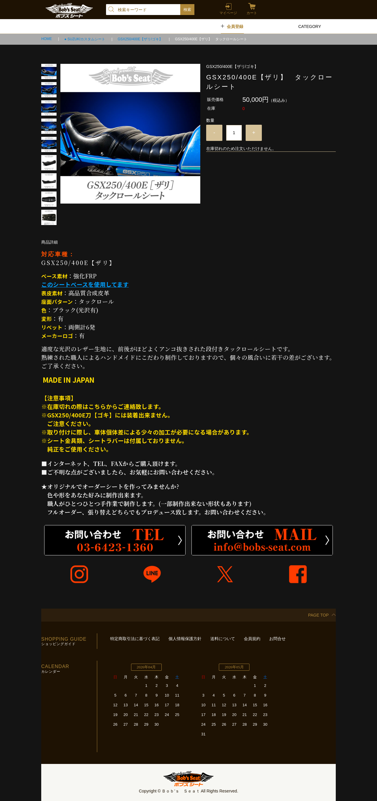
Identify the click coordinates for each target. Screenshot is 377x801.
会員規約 (252, 638)
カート (252, 13)
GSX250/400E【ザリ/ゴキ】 (140, 39)
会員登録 (235, 26)
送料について (222, 638)
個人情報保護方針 (184, 638)
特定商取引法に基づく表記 (135, 638)
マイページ (228, 13)
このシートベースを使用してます (85, 284)
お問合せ (277, 638)
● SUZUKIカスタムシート (85, 39)
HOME (47, 39)
